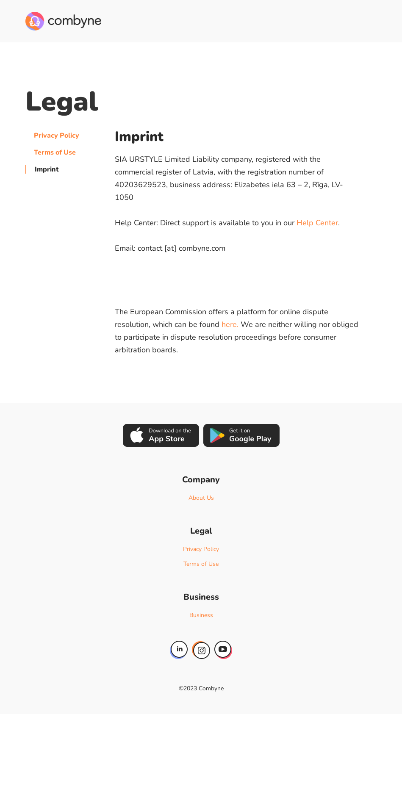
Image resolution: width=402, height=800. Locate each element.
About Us (201, 498)
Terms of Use (55, 152)
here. (230, 324)
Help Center (317, 223)
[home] (63, 21)
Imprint (46, 169)
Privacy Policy (56, 135)
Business (201, 615)
